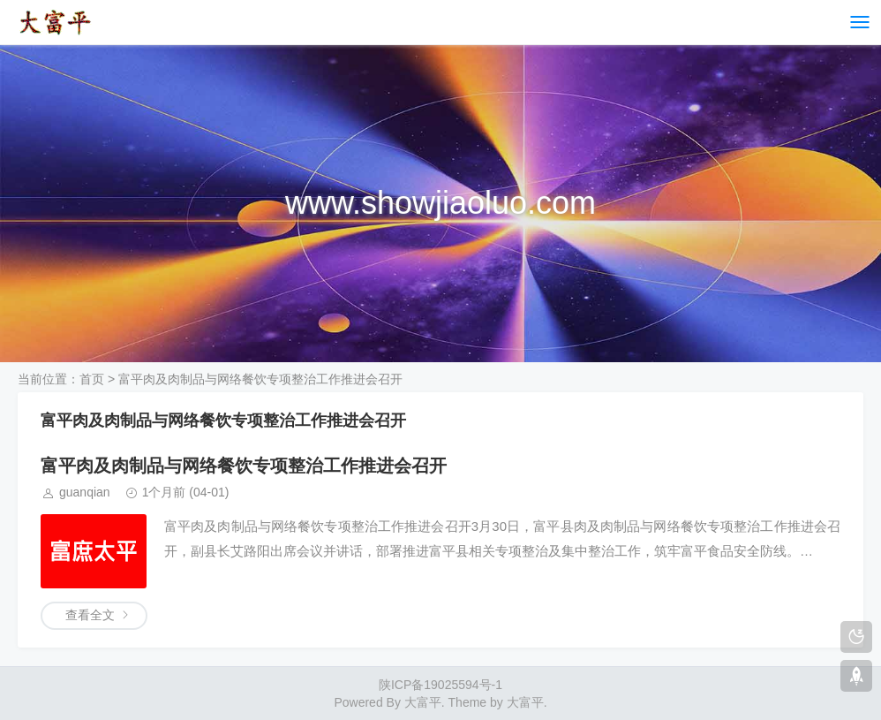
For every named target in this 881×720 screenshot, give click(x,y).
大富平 (525, 702)
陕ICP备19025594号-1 (440, 685)
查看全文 (90, 615)
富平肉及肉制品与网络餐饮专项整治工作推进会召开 (244, 465)
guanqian (84, 492)
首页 (91, 379)
